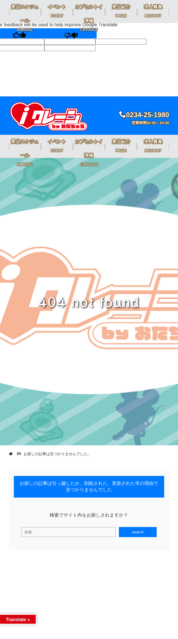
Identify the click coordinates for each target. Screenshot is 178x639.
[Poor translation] (71, 33)
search (138, 532)
